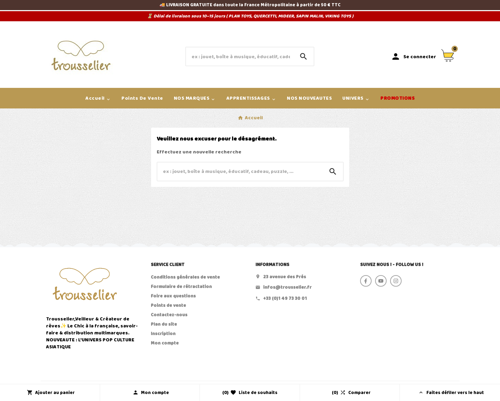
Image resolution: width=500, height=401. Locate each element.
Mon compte (165, 343)
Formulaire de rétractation (181, 286)
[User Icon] (413, 56)
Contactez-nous (169, 314)
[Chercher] (239, 56)
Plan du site (164, 324)
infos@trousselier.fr (287, 287)
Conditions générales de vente (185, 277)
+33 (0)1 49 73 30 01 (285, 298)
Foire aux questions (173, 296)
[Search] (303, 56)
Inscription (163, 333)
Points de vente (168, 305)
